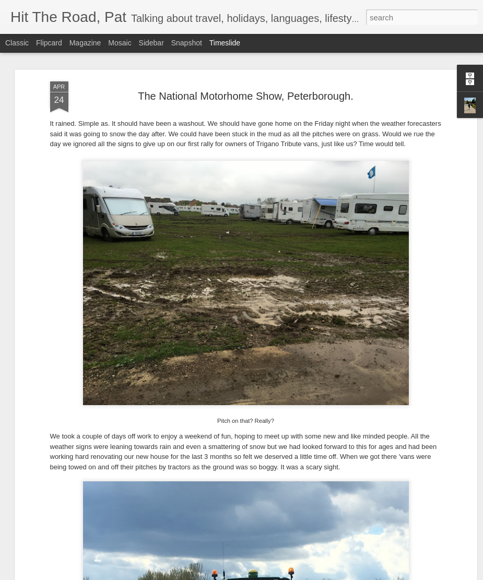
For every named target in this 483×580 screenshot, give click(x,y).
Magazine (85, 43)
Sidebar (151, 43)
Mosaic (119, 43)
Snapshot (186, 43)
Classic (17, 43)
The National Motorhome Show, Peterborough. (245, 91)
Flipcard (49, 43)
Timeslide (224, 43)
